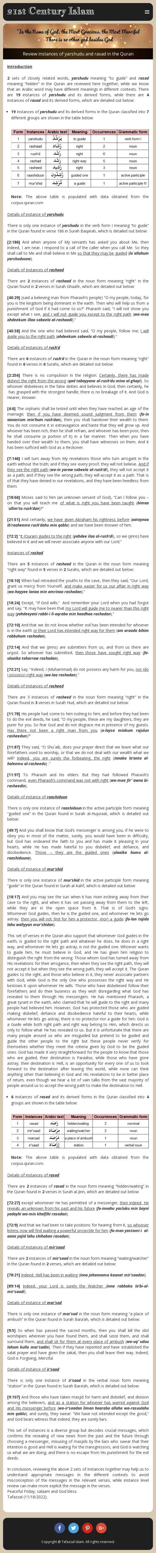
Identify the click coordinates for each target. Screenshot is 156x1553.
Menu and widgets (147, 17)
